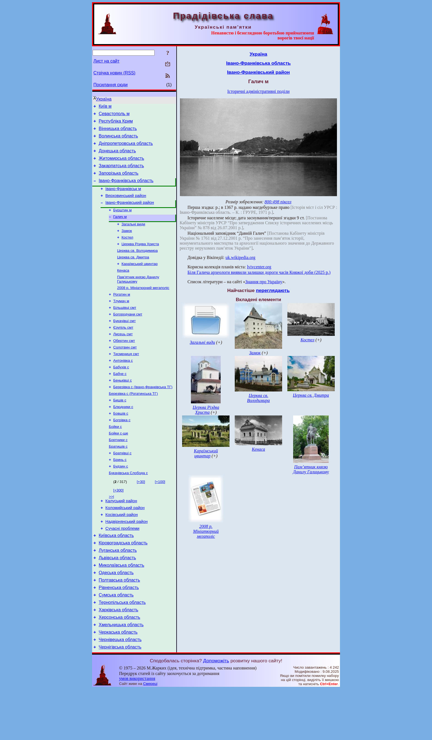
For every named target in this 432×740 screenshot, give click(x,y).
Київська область (116, 574)
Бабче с (119, 399)
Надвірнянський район (127, 558)
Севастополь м (114, 115)
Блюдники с (123, 435)
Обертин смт (124, 363)
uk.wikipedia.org (240, 257)
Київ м (105, 107)
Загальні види (133, 237)
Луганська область (118, 590)
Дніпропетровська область (126, 148)
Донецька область (117, 156)
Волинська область (118, 140)
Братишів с (118, 478)
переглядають (273, 290)
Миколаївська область (121, 607)
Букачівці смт (124, 342)
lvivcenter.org (259, 266)
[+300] (118, 524)
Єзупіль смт (123, 349)
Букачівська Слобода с (128, 506)
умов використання (137, 729)
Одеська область (116, 615)
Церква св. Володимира (137, 266)
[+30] (141, 515)
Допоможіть (216, 711)
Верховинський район (126, 206)
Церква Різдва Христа (140, 259)
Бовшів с (120, 442)
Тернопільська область (122, 648)
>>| (111, 530)
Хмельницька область (121, 673)
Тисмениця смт (126, 378)
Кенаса (123, 287)
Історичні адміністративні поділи (258, 91)
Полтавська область (119, 623)
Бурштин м (122, 222)
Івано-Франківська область (126, 189)
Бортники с (118, 471)
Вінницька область (118, 131)
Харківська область (118, 656)
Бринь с (119, 492)
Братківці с (122, 485)
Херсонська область (119, 665)
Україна (103, 99)
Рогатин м (121, 313)
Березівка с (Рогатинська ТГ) (133, 420)
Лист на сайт (106, 61)
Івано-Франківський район (130, 214)
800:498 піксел (277, 201)
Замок (126, 244)
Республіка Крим (116, 123)
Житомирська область (121, 165)
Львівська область (117, 598)
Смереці (150, 735)
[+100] (160, 515)
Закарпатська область (121, 173)
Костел (127, 252)
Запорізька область (118, 181)
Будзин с (120, 499)
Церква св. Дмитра (133, 273)
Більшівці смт (124, 327)
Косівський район (122, 551)
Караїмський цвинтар (139, 280)
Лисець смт (123, 356)
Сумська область (116, 640)
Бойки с (115, 456)
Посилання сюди (110, 84)
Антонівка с (123, 385)
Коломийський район (125, 543)
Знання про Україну (263, 281)
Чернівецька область (120, 689)
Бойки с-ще (118, 463)
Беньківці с (122, 406)
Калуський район (121, 535)
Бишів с (119, 428)
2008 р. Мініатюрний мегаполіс (143, 306)
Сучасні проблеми (122, 566)
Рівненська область (119, 632)
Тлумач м (121, 320)
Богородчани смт (127, 335)
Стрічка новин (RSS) (114, 73)
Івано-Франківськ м (123, 198)
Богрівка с (121, 449)
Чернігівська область (120, 698)
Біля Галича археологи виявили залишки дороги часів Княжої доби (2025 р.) (259, 272)
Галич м (120, 229)
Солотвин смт (125, 370)
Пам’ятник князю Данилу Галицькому (311, 469)
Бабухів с (121, 392)
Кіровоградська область (123, 582)
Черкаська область (118, 681)
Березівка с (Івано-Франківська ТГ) (142, 413)
